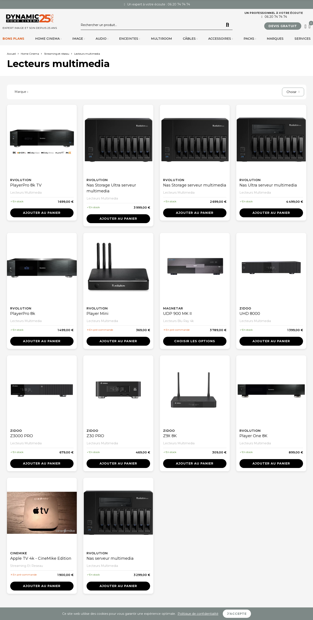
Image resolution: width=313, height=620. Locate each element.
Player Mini (97, 313)
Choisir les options (194, 341)
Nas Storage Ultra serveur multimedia (111, 188)
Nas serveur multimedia (110, 558)
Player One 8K (253, 436)
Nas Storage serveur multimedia (194, 185)
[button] (282, 26)
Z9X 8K (170, 436)
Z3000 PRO (21, 436)
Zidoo (245, 308)
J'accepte (237, 614)
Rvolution (20, 180)
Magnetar (173, 308)
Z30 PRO (95, 436)
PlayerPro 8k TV (26, 185)
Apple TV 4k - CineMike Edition (40, 558)
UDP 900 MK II (177, 313)
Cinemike (18, 553)
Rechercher (228, 25)
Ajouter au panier (42, 213)
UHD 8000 (249, 313)
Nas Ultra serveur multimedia (268, 185)
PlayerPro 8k (22, 313)
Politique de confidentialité (198, 614)
